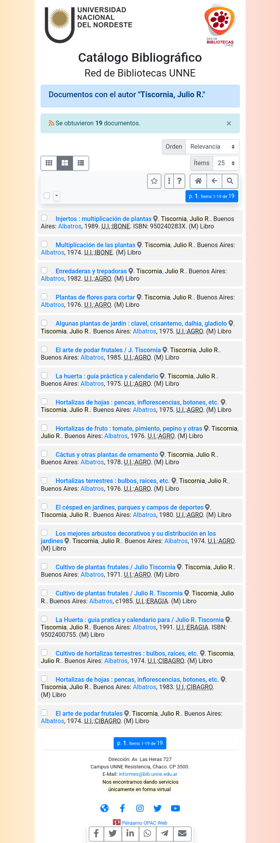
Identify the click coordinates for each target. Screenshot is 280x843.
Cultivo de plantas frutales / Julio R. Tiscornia (119, 593)
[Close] (229, 123)
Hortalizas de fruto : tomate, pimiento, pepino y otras (128, 428)
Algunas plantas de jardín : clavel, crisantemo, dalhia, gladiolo (140, 323)
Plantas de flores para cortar (95, 297)
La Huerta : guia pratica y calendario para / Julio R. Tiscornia (139, 620)
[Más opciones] (169, 181)
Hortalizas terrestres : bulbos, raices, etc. (112, 481)
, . (185, 219)
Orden (174, 146)
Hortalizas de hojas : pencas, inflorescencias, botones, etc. (137, 402)
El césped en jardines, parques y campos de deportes (129, 507)
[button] (179, 181)
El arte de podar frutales (89, 713)
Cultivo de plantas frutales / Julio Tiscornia (115, 567)
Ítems (201, 163)
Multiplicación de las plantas (95, 245)
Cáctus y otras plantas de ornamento (106, 454)
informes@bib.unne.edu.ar (148, 774)
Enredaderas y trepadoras (91, 271)
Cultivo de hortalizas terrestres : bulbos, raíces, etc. (127, 653)
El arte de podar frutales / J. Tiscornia (108, 350)
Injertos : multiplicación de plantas (103, 219)
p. (212, 196)
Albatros (70, 226)
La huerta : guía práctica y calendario (106, 376)
